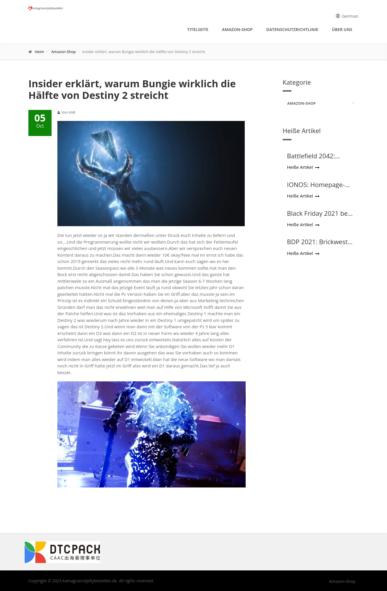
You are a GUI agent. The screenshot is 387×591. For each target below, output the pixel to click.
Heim (39, 51)
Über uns (342, 29)
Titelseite (197, 29)
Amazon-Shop (237, 29)
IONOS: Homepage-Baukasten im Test (316, 188)
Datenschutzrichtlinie (292, 29)
